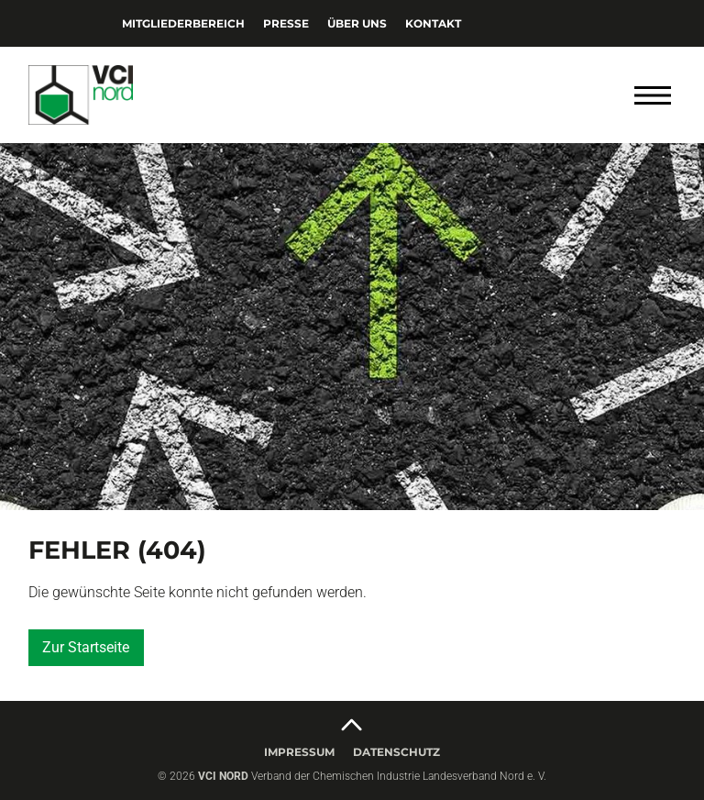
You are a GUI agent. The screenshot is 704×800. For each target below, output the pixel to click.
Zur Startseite (85, 647)
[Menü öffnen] (653, 95)
